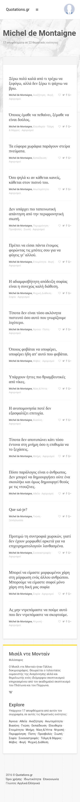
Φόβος (36, 360)
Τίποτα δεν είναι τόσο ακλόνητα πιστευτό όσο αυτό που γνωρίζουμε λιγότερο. (37, 318)
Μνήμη (37, 456)
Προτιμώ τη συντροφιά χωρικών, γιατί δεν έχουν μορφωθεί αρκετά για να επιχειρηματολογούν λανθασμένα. (40, 541)
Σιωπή (27, 229)
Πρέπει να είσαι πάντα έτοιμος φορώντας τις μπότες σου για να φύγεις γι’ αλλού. (35, 250)
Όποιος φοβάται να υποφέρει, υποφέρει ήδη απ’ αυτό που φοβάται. (38, 351)
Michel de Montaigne (20, 94)
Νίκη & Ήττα (40, 388)
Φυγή (50, 94)
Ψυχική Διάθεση (42, 293)
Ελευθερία (39, 126)
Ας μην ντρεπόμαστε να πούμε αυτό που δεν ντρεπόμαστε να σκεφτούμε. (38, 612)
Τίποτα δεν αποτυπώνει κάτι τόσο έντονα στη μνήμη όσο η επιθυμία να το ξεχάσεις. (39, 444)
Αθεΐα (36, 493)
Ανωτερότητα (41, 189)
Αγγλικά (22, 783)
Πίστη (46, 329)
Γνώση (36, 516)
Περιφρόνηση (40, 225)
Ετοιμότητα (39, 261)
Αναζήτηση (39, 94)
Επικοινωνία (51, 779)
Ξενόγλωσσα (16, 520)
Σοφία (12, 296)
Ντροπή (37, 621)
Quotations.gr (17, 9)
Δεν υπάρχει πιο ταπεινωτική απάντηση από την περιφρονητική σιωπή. (36, 214)
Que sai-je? (18, 509)
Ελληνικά (34, 783)
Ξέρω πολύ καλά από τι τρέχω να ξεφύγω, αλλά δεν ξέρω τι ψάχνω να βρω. (38, 83)
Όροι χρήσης (14, 779)
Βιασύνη (37, 420)
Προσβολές (15, 229)
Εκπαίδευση (39, 157)
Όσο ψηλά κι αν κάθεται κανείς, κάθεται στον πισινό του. (35, 179)
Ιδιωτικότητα (32, 779)
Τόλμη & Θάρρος (51, 738)
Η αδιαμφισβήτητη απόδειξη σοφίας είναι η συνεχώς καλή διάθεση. (38, 283)
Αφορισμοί (15, 98)
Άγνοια (37, 329)
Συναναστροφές (42, 552)
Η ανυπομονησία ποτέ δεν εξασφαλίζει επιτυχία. (30, 410)
